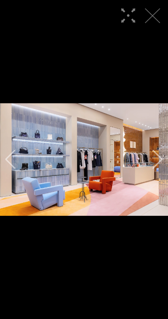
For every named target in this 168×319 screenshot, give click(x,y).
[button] (10, 159)
